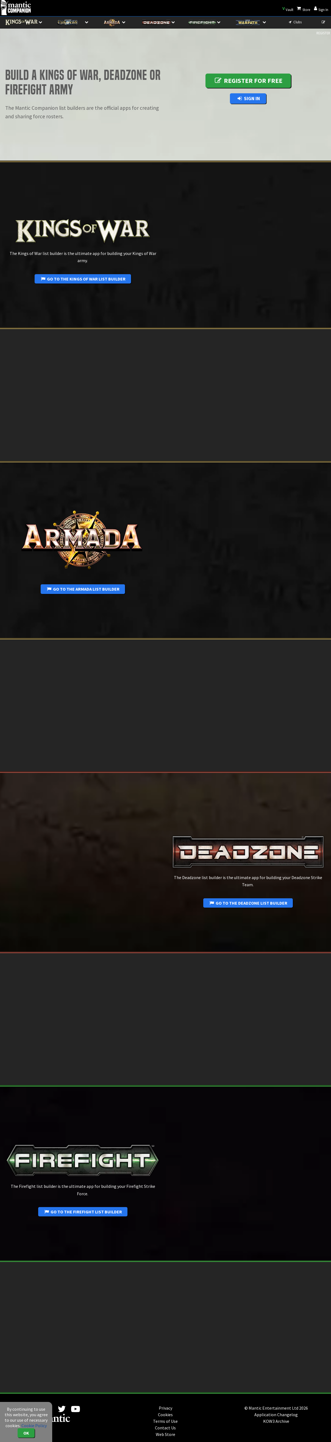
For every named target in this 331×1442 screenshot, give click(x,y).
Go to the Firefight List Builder (83, 1211)
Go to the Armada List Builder (82, 589)
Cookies (165, 1414)
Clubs (294, 22)
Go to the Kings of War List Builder (83, 279)
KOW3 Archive (276, 1421)
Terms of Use (165, 1421)
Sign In (248, 98)
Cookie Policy (34, 1425)
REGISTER (323, 24)
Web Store (165, 1434)
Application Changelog (276, 1414)
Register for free (248, 80)
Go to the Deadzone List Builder (248, 903)
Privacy (165, 1408)
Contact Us (165, 1427)
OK (26, 1433)
